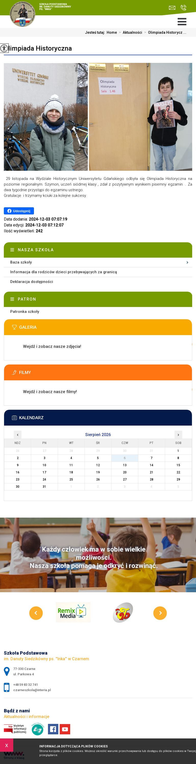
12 (98, 465)
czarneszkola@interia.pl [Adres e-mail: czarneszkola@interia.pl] (32, 690)
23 (17, 479)
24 (44, 479)
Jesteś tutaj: (96, 32)
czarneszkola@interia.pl (172, 8)
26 (98, 479)
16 (17, 472)
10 (44, 465)
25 (71, 479)
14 (151, 465)
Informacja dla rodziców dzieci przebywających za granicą (63, 272)
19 (98, 472)
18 (71, 472)
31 (44, 486)
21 (151, 472)
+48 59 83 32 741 (183, 8)
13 (125, 465)
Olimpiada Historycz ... (164, 32)
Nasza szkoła (36, 249)
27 (125, 479)
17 (44, 472)
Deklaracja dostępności (31, 281)
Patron (27, 299)
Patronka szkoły (24, 311)
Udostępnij (18, 211)
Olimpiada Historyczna (38, 48)
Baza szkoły (21, 262)
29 (178, 479)
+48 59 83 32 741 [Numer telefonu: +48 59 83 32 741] (25, 685)
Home (112, 32)
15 (178, 465)
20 (125, 472)
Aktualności (129, 32)
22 (178, 472)
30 (17, 486)
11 (71, 465)
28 (151, 479)
